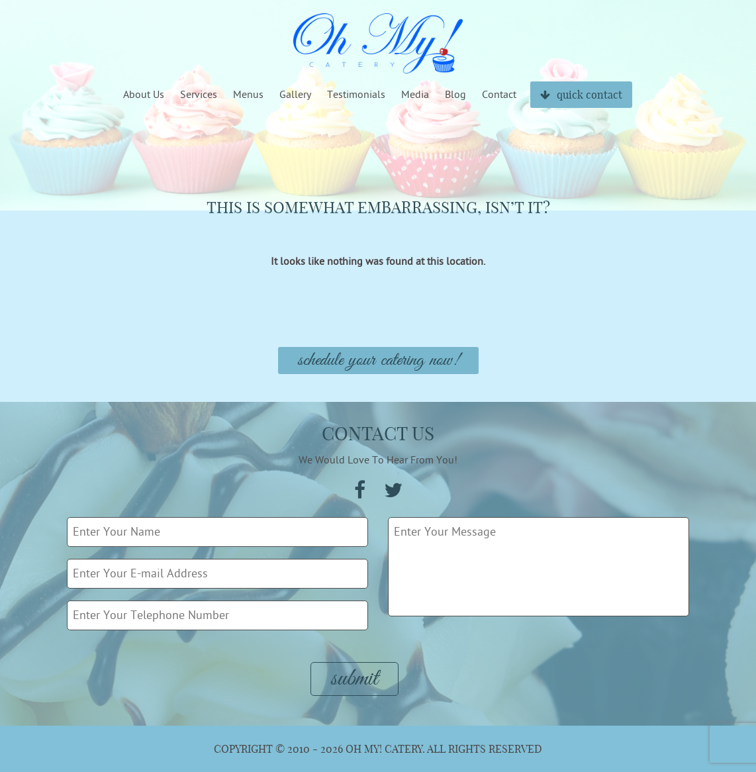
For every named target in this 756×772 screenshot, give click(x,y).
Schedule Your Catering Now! (378, 360)
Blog (455, 95)
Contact (499, 95)
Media (415, 95)
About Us (143, 95)
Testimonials (356, 95)
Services (198, 95)
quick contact (581, 94)
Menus (248, 95)
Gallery (295, 95)
